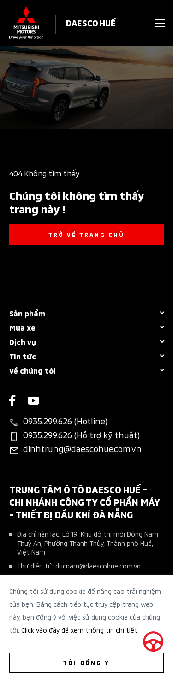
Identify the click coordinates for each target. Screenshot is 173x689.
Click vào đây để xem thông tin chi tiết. (80, 629)
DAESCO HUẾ (91, 22)
